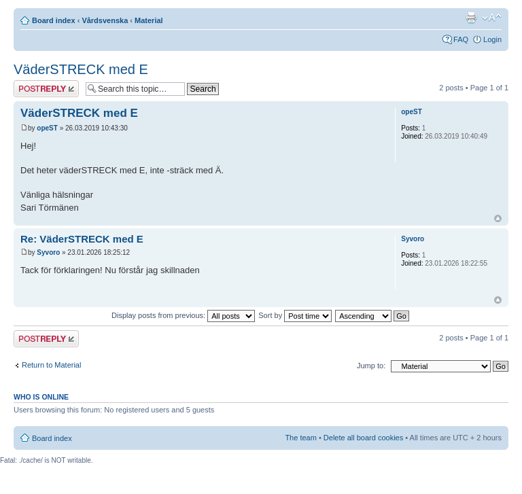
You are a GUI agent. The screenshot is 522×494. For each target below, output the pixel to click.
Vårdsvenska (105, 20)
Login (492, 39)
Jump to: (371, 365)
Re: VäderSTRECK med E (81, 239)
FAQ (460, 39)
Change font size (492, 18)
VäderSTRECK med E (81, 69)
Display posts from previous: (183, 315)
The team (300, 438)
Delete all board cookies (363, 438)
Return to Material (51, 365)
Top (498, 218)
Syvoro (48, 252)
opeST (47, 128)
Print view (471, 18)
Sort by (295, 315)
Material (149, 20)
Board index (53, 20)
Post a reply (46, 88)
